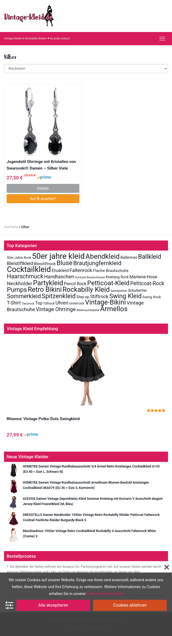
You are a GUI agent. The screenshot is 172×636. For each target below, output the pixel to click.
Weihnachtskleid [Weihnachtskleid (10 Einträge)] (87, 310)
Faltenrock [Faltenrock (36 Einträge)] (81, 270)
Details (43, 188)
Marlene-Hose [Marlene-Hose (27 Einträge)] (143, 276)
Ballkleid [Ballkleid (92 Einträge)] (149, 256)
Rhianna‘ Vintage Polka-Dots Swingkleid (43, 418)
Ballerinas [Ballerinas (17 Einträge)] (129, 257)
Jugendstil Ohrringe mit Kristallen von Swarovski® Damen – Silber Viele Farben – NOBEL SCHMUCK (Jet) (41, 165)
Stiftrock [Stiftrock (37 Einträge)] (99, 296)
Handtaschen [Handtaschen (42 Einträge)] (59, 277)
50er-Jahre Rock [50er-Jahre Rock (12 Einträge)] (19, 258)
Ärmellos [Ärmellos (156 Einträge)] (114, 309)
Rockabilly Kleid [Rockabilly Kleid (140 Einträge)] (86, 289)
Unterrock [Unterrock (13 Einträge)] (76, 303)
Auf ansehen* (43, 199)
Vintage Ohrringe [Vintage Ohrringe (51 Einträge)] (56, 309)
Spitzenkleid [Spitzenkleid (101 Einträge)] (59, 296)
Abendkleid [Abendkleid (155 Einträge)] (102, 256)
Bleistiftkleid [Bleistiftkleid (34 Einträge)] (20, 263)
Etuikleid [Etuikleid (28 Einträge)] (60, 270)
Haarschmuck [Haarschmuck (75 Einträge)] (25, 276)
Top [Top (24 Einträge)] (38, 303)
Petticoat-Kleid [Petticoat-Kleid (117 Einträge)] (108, 283)
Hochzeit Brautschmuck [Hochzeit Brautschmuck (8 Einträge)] (90, 277)
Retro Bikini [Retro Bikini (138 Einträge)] (45, 289)
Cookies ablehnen (130, 605)
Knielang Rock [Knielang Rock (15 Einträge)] (117, 277)
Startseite (11, 227)
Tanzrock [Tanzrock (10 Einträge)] (28, 303)
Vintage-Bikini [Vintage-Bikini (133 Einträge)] (105, 302)
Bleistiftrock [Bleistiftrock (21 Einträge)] (45, 263)
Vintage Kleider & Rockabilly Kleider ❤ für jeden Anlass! (37, 38)
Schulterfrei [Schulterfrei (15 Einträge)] (137, 290)
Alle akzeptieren (53, 605)
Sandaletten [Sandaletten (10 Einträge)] (118, 291)
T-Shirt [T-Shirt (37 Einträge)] (14, 303)
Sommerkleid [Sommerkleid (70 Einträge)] (24, 296)
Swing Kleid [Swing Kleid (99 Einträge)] (125, 296)
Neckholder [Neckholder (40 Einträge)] (19, 284)
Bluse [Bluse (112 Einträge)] (64, 263)
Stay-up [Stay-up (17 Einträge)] (82, 297)
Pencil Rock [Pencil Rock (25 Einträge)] (75, 283)
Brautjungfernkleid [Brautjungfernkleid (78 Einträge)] (97, 263)
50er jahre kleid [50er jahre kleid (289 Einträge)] (58, 256)
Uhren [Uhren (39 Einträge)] (61, 303)
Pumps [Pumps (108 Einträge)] (17, 289)
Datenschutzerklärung (105, 594)
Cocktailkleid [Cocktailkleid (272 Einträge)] (29, 269)
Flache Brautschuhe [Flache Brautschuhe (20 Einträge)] (110, 270)
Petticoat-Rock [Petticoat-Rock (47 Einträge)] (147, 283)
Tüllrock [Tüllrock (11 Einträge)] (49, 303)
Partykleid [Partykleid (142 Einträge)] (48, 283)
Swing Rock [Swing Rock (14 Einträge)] (152, 297)
